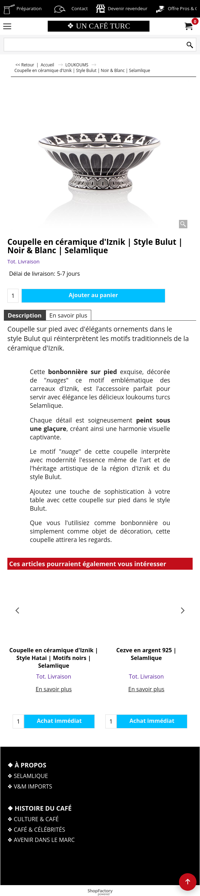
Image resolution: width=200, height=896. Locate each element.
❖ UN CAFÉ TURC (98, 26)
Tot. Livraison (23, 261)
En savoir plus (68, 315)
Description (25, 315)
